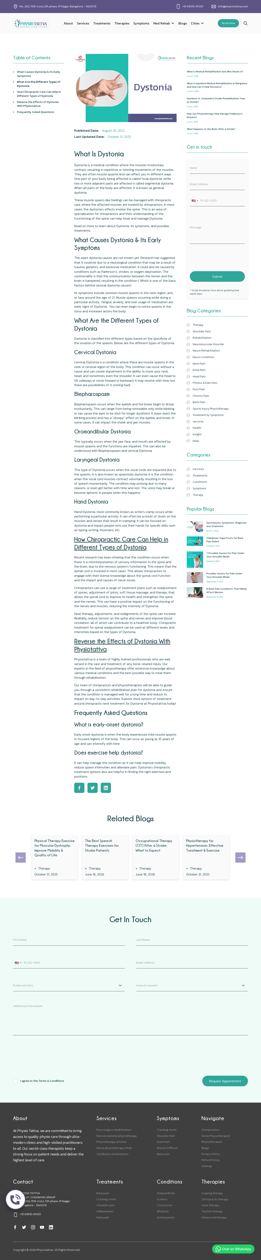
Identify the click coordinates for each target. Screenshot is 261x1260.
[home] (31, 23)
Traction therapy (212, 1211)
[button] (163, 23)
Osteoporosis (166, 1218)
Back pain (163, 1154)
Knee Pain (163, 1142)
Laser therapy (210, 1205)
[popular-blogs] (217, 526)
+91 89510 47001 (192, 6)
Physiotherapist (211, 1142)
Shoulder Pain (166, 1136)
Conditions (169, 1181)
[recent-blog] (217, 74)
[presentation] (221, 257)
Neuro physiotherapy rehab (114, 1148)
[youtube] (42, 1227)
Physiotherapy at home (111, 1142)
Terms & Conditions (51, 1081)
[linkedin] (51, 1227)
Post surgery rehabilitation (114, 1130)
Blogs (182, 23)
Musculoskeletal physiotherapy (116, 1136)
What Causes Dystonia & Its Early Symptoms (38, 74)
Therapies (121, 23)
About (68, 23)
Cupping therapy (212, 1193)
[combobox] (194, 200)
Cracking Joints (167, 1130)
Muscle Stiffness (167, 1148)
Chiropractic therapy (214, 1199)
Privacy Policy (210, 1154)
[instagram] (33, 1227)
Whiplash (163, 1211)
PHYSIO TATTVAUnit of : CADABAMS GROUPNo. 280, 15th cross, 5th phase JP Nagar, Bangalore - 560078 (45, 1199)
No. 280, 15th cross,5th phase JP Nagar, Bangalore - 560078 (58, 6)
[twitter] (24, 1227)
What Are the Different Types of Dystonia (38, 84)
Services (83, 23)
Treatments (101, 23)
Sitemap (206, 1166)
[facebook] (15, 1227)
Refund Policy (210, 1160)
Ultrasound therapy (214, 1218)
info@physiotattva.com (233, 6)
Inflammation (104, 1211)
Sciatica (162, 1199)
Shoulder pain (105, 1205)
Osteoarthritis (166, 1193)
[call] (15, 1199)
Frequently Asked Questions (35, 112)
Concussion (164, 1205)
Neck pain (102, 1218)
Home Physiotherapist (215, 1136)
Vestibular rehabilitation (112, 1154)
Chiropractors (210, 1130)
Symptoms (141, 23)
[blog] (54, 857)
